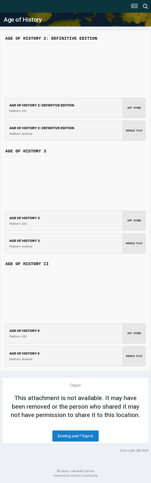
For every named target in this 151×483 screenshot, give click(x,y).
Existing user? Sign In (75, 436)
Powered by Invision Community (75, 475)
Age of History (23, 19)
